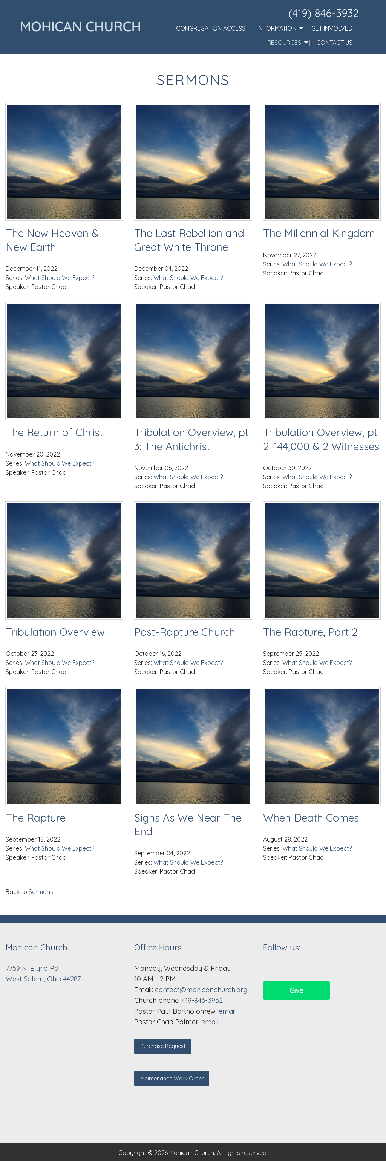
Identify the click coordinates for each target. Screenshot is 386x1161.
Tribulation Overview (55, 632)
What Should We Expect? (59, 277)
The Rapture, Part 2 (310, 632)
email (227, 1011)
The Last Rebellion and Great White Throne (189, 239)
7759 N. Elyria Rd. (33, 968)
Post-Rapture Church (184, 632)
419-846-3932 (202, 1000)
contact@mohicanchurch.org (201, 989)
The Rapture (36, 817)
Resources (284, 42)
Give (296, 990)
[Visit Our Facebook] (269, 968)
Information (276, 28)
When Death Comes (311, 817)
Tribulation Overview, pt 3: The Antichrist (191, 439)
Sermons (41, 891)
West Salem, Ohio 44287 (43, 979)
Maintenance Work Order (172, 1078)
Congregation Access (210, 28)
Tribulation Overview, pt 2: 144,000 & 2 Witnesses (321, 439)
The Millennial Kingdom (319, 233)
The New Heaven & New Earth (52, 239)
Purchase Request (162, 1046)
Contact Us (334, 42)
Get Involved (331, 28)
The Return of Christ (54, 432)
